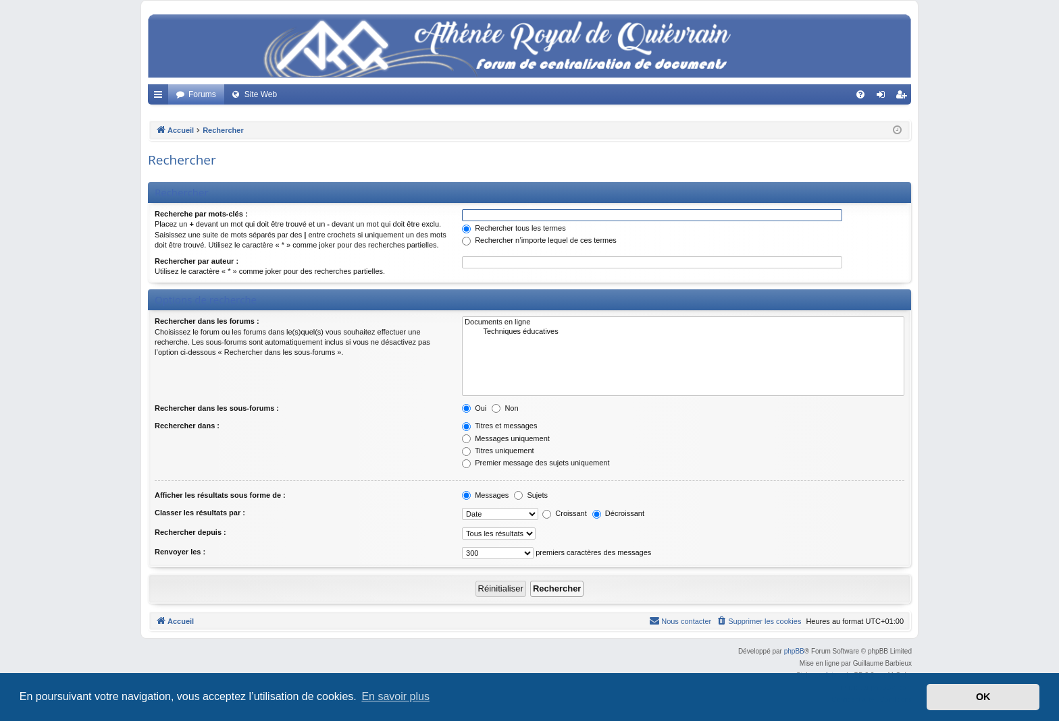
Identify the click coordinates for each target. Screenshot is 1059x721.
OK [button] (983, 696)
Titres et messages (499, 426)
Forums (202, 94)
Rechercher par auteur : (196, 261)
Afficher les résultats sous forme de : (220, 495)
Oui (474, 408)
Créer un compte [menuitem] (904, 97)
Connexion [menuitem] (884, 97)
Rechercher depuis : (190, 532)
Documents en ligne (683, 322)
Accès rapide (160, 97)
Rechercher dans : (187, 426)
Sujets (531, 495)
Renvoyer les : (180, 552)
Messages (485, 495)
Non (505, 408)
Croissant (564, 513)
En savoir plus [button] (395, 696)
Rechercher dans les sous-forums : (217, 408)
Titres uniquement (498, 450)
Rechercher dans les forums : (207, 321)
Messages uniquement (506, 438)
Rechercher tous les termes (514, 228)
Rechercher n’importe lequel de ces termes (539, 240)
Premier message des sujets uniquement (535, 463)
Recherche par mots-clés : (201, 214)
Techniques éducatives (683, 332)
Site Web (260, 94)
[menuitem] (860, 94)
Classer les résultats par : (200, 513)
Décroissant (618, 513)
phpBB (794, 651)
